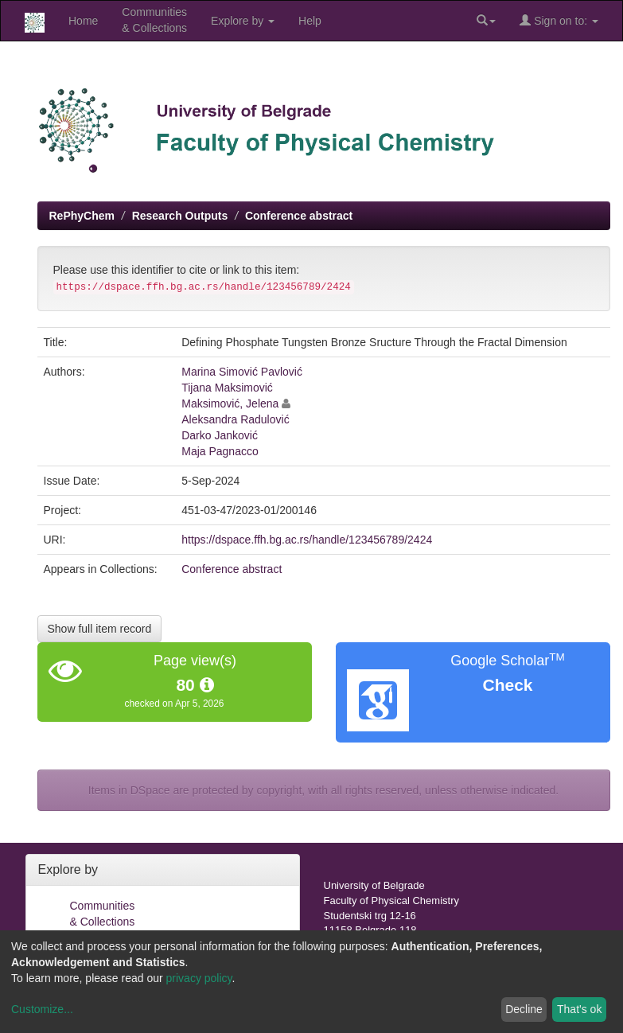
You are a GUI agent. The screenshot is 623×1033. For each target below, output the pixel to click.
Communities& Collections (154, 20)
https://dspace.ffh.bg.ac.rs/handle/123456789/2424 (306, 539)
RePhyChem (82, 215)
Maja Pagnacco (220, 451)
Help (309, 20)
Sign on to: (559, 20)
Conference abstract (298, 215)
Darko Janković (219, 435)
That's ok (579, 1009)
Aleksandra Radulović (235, 419)
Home (83, 20)
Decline (524, 1009)
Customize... (42, 1009)
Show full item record (100, 628)
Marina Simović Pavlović (241, 371)
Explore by (243, 20)
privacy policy (199, 978)
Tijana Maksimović (227, 387)
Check (507, 685)
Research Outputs (180, 215)
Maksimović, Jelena (229, 403)
